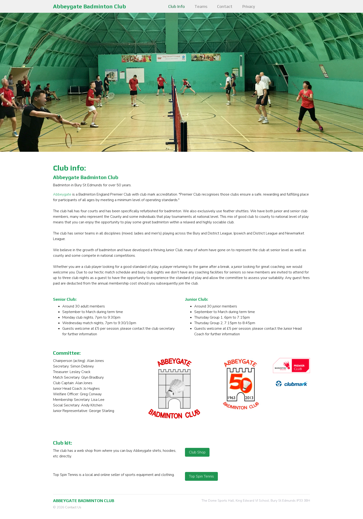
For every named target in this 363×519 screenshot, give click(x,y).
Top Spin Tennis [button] (201, 476)
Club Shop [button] (197, 452)
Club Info (176, 6)
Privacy (248, 6)
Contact (224, 6)
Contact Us (73, 507)
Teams (200, 6)
